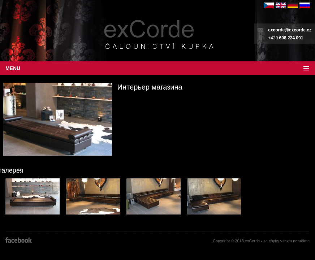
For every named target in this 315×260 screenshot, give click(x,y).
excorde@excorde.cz (289, 29)
